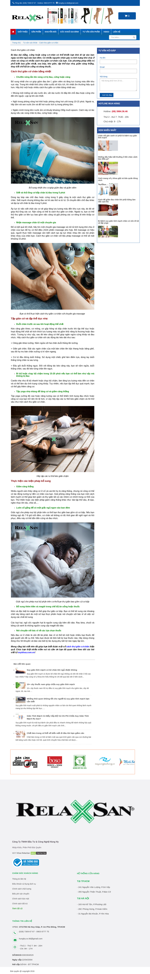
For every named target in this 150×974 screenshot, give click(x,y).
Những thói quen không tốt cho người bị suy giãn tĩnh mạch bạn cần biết (58, 700)
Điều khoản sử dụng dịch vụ (24, 884)
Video (106, 32)
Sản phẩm (36, 32)
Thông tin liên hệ (19, 879)
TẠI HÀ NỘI (83, 898)
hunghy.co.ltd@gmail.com (68, 3)
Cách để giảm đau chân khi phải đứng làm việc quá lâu (116, 201)
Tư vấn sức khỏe (30, 43)
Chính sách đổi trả (20, 904)
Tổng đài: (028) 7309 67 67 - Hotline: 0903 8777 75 (34, 3)
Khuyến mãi (50, 32)
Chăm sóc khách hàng (25, 873)
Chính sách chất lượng (21, 889)
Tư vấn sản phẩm (91, 32)
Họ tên (102, 58)
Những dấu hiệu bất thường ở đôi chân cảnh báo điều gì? (117, 158)
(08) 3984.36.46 (120, 111)
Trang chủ (16, 43)
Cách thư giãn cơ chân (48, 43)
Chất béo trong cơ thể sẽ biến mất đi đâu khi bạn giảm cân (55, 733)
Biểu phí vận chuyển (20, 894)
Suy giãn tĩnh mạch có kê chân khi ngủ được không (52, 670)
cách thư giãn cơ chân (77, 646)
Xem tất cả (17, 908)
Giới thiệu (23, 32)
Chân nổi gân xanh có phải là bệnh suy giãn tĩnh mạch (117, 137)
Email (102, 67)
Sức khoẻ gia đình (69, 32)
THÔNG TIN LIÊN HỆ (22, 921)
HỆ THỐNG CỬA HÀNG (88, 873)
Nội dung (103, 76)
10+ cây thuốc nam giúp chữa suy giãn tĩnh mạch (51, 684)
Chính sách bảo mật (20, 899)
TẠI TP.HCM (83, 881)
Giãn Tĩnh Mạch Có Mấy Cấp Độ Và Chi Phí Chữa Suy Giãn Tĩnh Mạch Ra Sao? (58, 717)
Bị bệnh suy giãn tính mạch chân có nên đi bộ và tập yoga (118, 222)
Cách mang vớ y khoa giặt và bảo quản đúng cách (118, 179)
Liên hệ (116, 32)
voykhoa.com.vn (26, 652)
